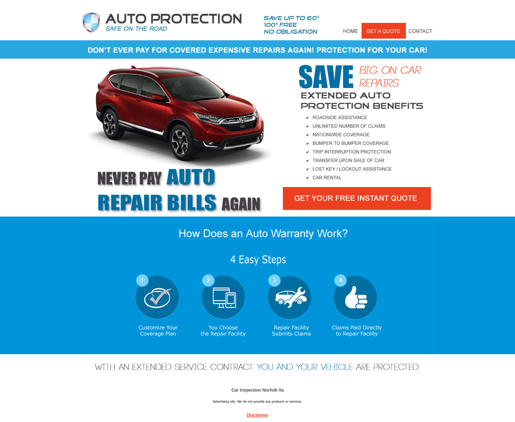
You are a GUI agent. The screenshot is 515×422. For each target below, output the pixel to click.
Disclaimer (258, 415)
